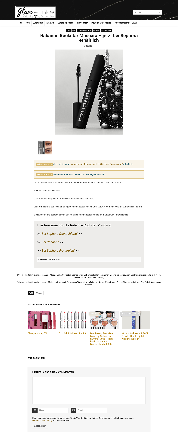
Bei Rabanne (50, 242)
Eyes (73, 30)
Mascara (39, 293)
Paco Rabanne (106, 30)
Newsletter (82, 22)
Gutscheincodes (65, 22)
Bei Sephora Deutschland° (59, 234)
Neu (28, 22)
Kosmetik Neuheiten (84, 30)
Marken (50, 22)
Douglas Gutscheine (101, 22)
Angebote (38, 22)
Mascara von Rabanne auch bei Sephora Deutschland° (96, 164)
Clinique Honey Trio (38, 333)
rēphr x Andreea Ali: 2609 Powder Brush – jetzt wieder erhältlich (135, 336)
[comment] (89, 390)
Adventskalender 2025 (126, 22)
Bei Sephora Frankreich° (58, 250)
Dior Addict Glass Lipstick (72, 333)
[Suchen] (159, 12)
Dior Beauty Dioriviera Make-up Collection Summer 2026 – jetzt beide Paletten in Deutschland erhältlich (102, 339)
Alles (68, 30)
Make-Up (96, 30)
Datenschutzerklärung (42, 420)
